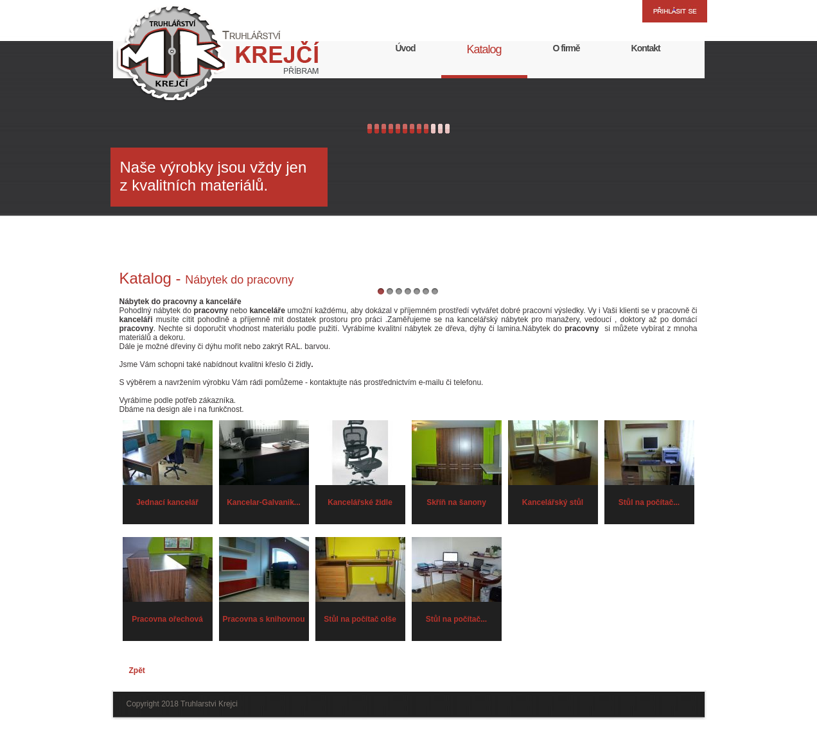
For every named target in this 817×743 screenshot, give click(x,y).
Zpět (137, 670)
